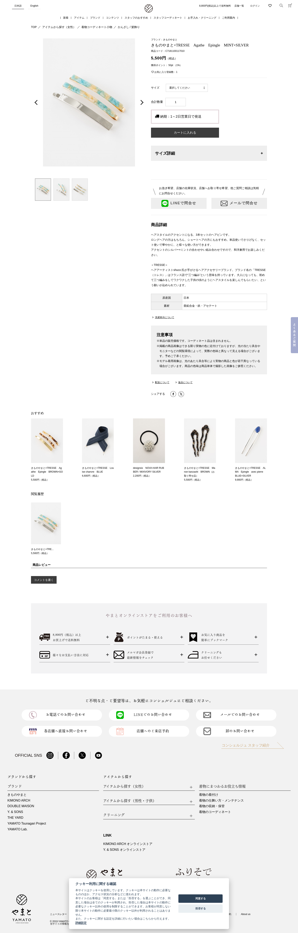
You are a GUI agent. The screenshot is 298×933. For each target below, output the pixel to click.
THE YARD (15, 817)
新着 (65, 17)
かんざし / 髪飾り (129, 27)
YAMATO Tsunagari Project (26, 823)
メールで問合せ (239, 203)
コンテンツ (112, 17)
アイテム (79, 17)
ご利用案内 (228, 17)
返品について (185, 382)
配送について (162, 382)
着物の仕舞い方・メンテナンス (221, 800)
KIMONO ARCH (18, 800)
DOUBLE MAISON (20, 806)
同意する (200, 898)
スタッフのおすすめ (136, 17)
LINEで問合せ (178, 203)
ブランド (95, 17)
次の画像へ (141, 102)
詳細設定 (81, 922)
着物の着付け (208, 794)
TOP (34, 27)
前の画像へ (37, 102)
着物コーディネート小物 (96, 27)
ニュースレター (58, 914)
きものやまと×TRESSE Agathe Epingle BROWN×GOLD (47, 472)
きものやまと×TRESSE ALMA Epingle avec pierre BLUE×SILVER (250, 472)
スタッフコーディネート (168, 17)
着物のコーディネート (215, 812)
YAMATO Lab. (17, 829)
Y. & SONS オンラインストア (124, 849)
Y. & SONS (15, 812)
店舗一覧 (239, 5)
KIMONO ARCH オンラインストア (127, 844)
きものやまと (17, 794)
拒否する (200, 908)
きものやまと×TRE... (42, 549)
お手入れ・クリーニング (202, 17)
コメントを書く (44, 579)
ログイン (255, 5)
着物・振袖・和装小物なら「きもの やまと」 (148, 8)
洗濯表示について (164, 317)
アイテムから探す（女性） (59, 27)
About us (245, 914)
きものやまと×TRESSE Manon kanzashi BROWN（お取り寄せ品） (199, 472)
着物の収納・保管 (212, 806)
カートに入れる (185, 132)
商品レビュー (42, 564)
